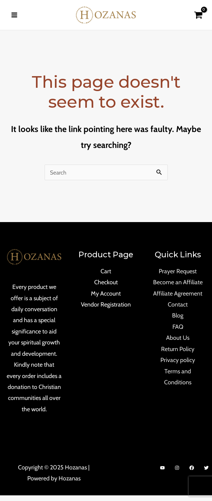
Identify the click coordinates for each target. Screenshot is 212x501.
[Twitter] (206, 473)
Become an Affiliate (178, 288)
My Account (106, 299)
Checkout (106, 288)
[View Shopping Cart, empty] (198, 17)
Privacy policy (177, 365)
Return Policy (177, 354)
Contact (178, 310)
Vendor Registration (106, 310)
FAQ (177, 332)
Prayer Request (178, 277)
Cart (106, 277)
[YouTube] (162, 473)
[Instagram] (177, 473)
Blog (177, 321)
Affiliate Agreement (177, 299)
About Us (177, 343)
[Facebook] (191, 473)
